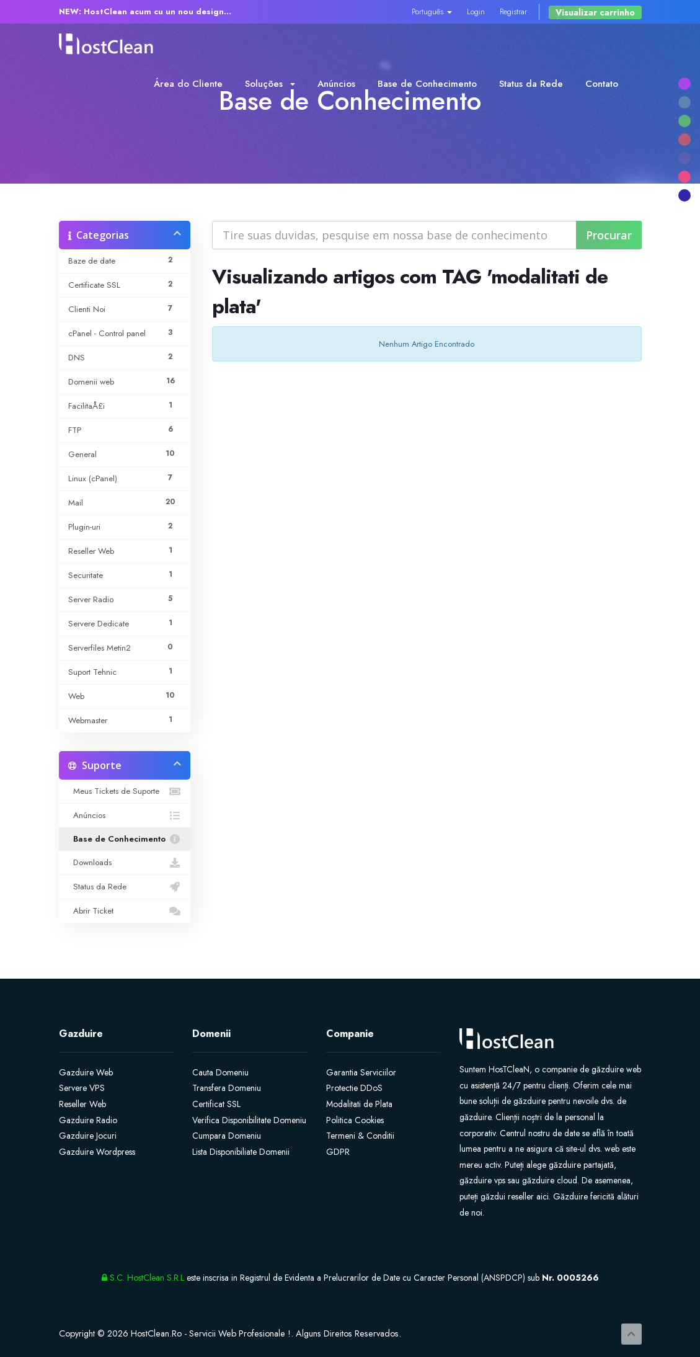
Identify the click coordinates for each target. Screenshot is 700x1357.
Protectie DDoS (354, 1088)
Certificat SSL (216, 1104)
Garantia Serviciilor (361, 1072)
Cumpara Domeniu (226, 1135)
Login (476, 11)
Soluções (270, 84)
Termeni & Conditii (360, 1135)
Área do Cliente (188, 84)
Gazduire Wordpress (97, 1152)
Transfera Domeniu (226, 1088)
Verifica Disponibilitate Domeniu (249, 1120)
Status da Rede (531, 84)
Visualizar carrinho (595, 12)
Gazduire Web (86, 1072)
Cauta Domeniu (220, 1072)
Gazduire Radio (88, 1120)
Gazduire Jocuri (88, 1135)
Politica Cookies (355, 1120)
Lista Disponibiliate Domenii (241, 1152)
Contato (601, 84)
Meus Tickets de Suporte (125, 791)
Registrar (513, 11)
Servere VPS (82, 1088)
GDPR (338, 1152)
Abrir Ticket (125, 911)
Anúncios (336, 84)
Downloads (125, 862)
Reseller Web (82, 1104)
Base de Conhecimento (427, 84)
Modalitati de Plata (359, 1104)
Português (432, 11)
